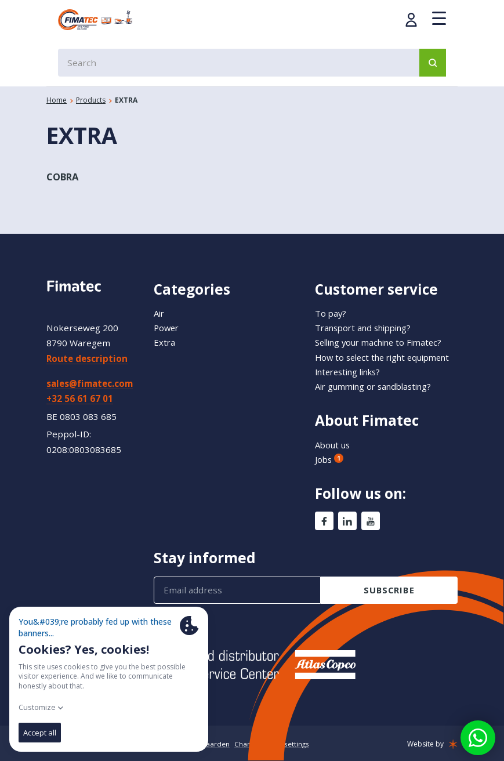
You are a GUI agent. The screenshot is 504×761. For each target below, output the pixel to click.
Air (160, 301)
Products (91, 100)
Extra (165, 330)
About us (334, 444)
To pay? (331, 301)
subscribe (388, 590)
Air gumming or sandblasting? (378, 386)
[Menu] (439, 19)
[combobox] (252, 63)
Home (56, 100)
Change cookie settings (273, 744)
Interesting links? (352, 371)
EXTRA (126, 100)
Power (167, 315)
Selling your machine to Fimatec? (384, 330)
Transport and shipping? (367, 315)
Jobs (330, 459)
